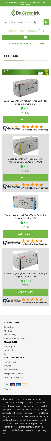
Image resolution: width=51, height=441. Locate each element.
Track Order (12, 31)
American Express (18, 384)
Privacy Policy (10, 334)
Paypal (24, 384)
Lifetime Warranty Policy (15, 338)
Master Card (12, 384)
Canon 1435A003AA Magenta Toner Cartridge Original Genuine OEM (25, 160)
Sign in (21, 31)
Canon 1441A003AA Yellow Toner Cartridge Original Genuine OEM (25, 102)
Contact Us (9, 327)
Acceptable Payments (13, 373)
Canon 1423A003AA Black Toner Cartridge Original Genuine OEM (25, 275)
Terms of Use (10, 362)
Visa (6, 384)
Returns (7, 365)
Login (6, 354)
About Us (8, 331)
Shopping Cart (10, 346)
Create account (31, 31)
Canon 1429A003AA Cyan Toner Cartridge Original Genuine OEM (25, 217)
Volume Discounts (12, 369)
